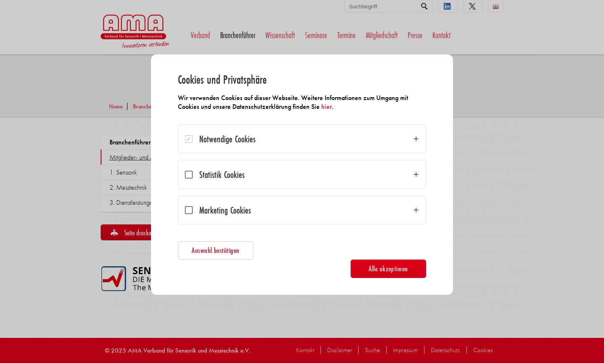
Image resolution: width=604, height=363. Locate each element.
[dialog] (302, 174)
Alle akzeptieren (388, 268)
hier (326, 106)
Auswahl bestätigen (216, 250)
